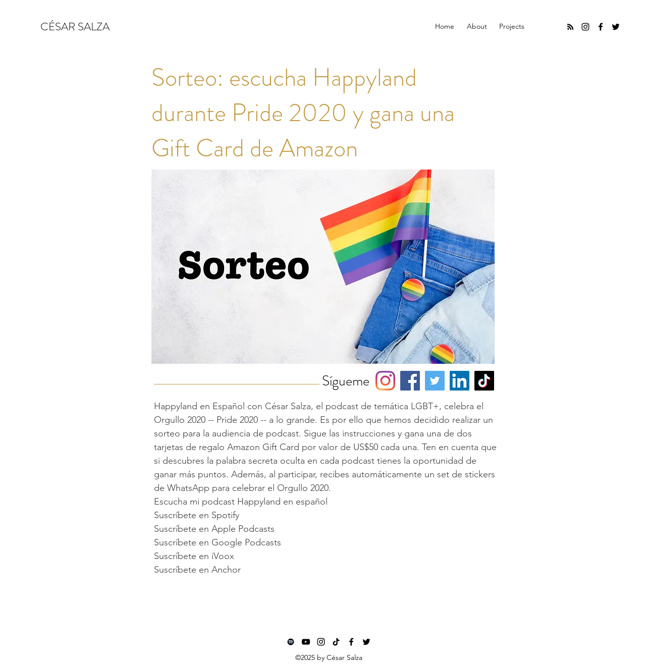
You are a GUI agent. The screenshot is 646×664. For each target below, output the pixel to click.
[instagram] (585, 27)
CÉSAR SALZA (75, 26)
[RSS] (570, 27)
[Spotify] (291, 642)
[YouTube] (306, 642)
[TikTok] (484, 381)
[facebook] (601, 27)
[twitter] (616, 27)
